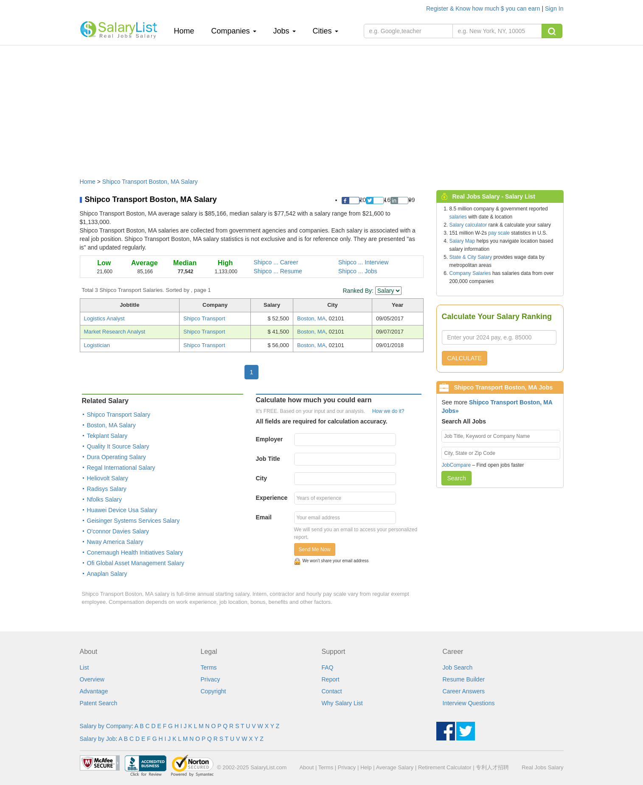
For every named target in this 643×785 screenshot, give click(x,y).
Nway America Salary (115, 541)
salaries (458, 217)
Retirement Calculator (445, 767)
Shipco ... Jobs (357, 271)
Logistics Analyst (104, 318)
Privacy (210, 679)
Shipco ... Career (276, 262)
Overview (92, 679)
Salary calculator (468, 225)
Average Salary (395, 767)
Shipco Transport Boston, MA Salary (150, 181)
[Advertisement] (322, 107)
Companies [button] (233, 31)
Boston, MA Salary (111, 425)
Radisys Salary (106, 488)
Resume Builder (464, 679)
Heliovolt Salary (107, 478)
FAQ (328, 667)
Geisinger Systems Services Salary (133, 520)
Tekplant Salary (107, 435)
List (84, 667)
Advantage (94, 691)
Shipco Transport (204, 318)
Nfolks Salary (104, 499)
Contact (332, 691)
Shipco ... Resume (278, 271)
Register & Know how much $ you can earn (484, 8)
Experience (272, 497)
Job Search (458, 667)
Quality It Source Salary (118, 446)
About (306, 767)
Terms (209, 667)
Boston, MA (311, 318)
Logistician (97, 345)
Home (187, 30)
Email (264, 517)
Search (456, 478)
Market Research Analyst (115, 331)
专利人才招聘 (492, 767)
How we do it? (388, 411)
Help (366, 767)
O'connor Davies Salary (118, 531)
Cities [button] (325, 31)
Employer (269, 439)
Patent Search (99, 703)
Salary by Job (98, 738)
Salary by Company (106, 726)
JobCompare (456, 465)
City (261, 478)
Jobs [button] (284, 31)
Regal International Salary (121, 467)
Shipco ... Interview (363, 262)
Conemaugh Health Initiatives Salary (135, 552)
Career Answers (464, 691)
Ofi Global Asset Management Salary (136, 563)
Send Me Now (315, 549)
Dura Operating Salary (116, 457)
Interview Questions (469, 703)
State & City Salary (470, 257)
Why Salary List (342, 703)
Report (331, 679)
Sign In (554, 8)
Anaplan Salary (107, 573)
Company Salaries (470, 273)
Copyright (213, 691)
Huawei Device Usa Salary (122, 510)
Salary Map (462, 241)
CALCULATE (464, 358)
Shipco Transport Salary (118, 414)
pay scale (499, 233)
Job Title (268, 458)
